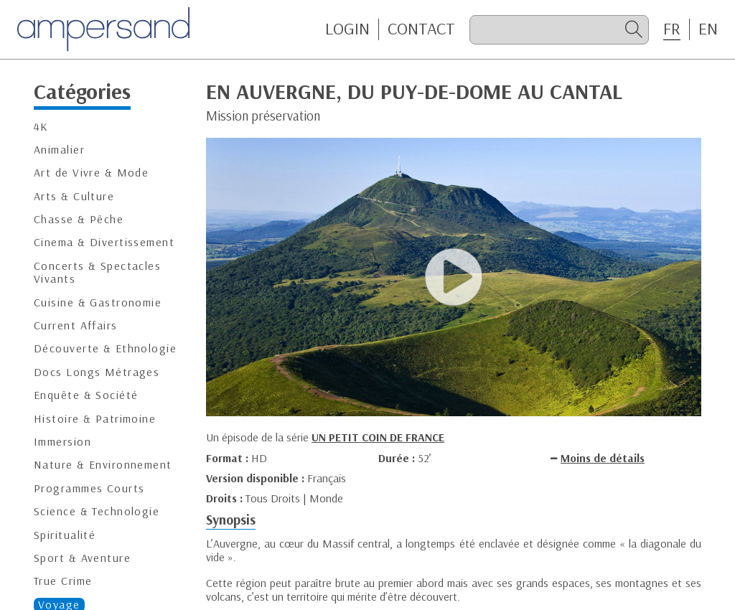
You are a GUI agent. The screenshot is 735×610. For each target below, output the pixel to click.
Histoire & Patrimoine (95, 419)
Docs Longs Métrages (96, 372)
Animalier (59, 149)
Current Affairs (76, 325)
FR (671, 29)
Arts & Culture (74, 196)
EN (708, 29)
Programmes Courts (89, 488)
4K (41, 126)
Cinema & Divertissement (104, 242)
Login (347, 29)
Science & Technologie (96, 511)
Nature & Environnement (103, 464)
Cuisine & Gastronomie (97, 302)
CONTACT (421, 29)
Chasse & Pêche (78, 219)
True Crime (63, 581)
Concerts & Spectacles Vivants (97, 272)
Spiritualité (64, 535)
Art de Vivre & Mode (91, 172)
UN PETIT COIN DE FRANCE (378, 437)
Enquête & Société (86, 395)
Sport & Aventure (82, 558)
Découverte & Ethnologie (105, 348)
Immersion (62, 442)
